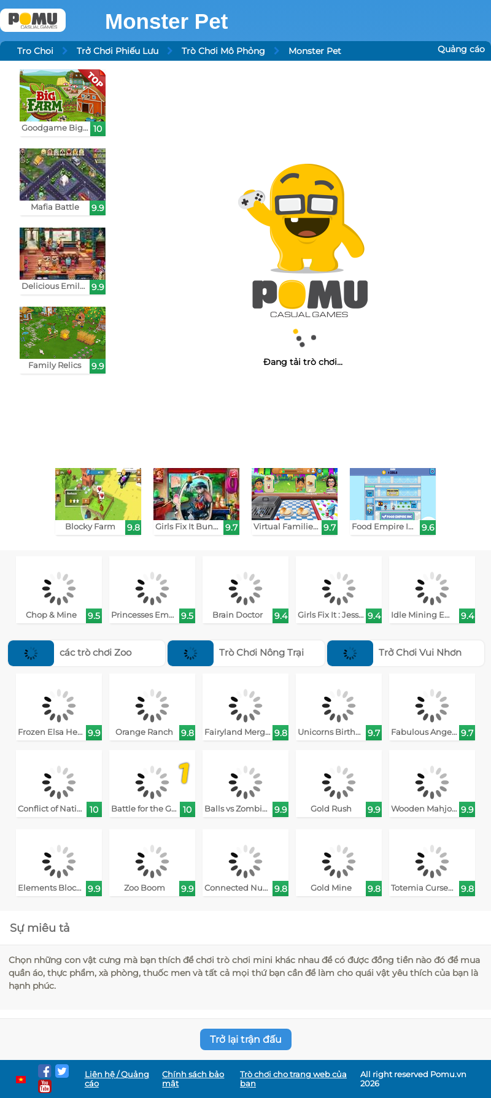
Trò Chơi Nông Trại (236, 652)
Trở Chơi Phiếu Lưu (117, 50)
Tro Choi (35, 50)
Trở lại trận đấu (246, 1039)
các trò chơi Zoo (69, 652)
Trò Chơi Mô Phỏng (223, 50)
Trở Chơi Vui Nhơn (394, 652)
